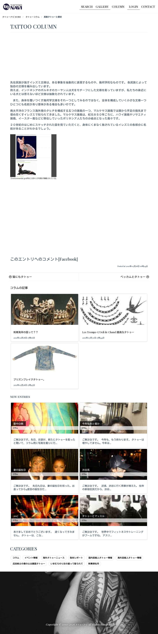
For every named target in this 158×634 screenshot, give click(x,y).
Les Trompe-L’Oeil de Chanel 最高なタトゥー (108, 332)
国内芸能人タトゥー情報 (100, 557)
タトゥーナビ (81, 624)
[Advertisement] (79, 57)
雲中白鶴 (18, 423)
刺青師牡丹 (93, 563)
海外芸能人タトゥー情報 (129, 557)
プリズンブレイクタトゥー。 (29, 379)
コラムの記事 (19, 288)
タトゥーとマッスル (93, 516)
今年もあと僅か (91, 423)
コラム (15, 428)
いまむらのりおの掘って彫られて (66, 563)
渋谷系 (86, 469)
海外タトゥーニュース (53, 557)
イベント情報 (31, 557)
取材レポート (76, 557)
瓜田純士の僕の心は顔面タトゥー (29, 563)
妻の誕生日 (19, 469)
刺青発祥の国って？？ (25, 332)
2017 (15, 516)
